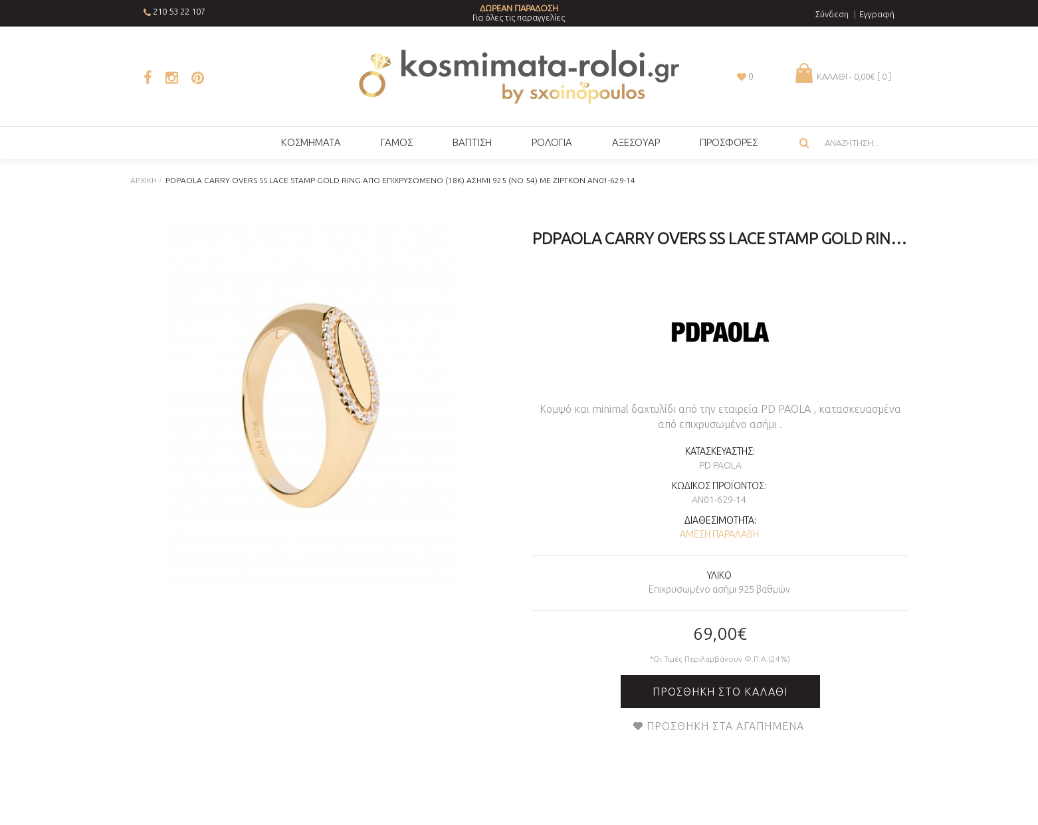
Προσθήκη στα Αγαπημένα (725, 726)
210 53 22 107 (179, 11)
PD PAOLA (720, 465)
